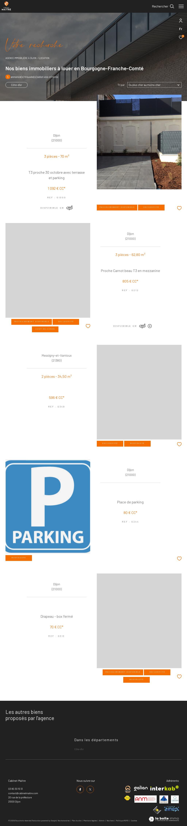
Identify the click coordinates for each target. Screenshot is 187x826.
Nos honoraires (64, 820)
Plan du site (77, 820)
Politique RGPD (122, 820)
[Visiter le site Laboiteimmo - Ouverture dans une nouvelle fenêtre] (164, 819)
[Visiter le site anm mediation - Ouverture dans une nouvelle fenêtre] (145, 799)
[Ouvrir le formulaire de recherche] (163, 6)
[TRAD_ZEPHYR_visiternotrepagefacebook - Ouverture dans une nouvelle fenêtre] (80, 789)
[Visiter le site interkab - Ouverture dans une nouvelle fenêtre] (164, 788)
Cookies (134, 821)
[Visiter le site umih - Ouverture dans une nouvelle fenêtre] (163, 799)
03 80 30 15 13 (15, 788)
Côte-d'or (16, 84)
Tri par (121, 85)
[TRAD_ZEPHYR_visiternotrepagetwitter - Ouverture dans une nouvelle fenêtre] (90, 789)
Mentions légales (90, 820)
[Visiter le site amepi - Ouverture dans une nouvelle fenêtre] (171, 809)
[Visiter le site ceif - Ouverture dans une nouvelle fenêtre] (157, 810)
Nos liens (110, 820)
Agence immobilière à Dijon (20, 58)
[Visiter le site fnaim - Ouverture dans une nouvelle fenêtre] (127, 798)
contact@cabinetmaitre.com (23, 793)
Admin (102, 820)
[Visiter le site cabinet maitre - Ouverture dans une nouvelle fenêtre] (127, 789)
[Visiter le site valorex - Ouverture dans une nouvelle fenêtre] (175, 799)
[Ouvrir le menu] (181, 6)
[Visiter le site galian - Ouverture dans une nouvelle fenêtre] (141, 788)
